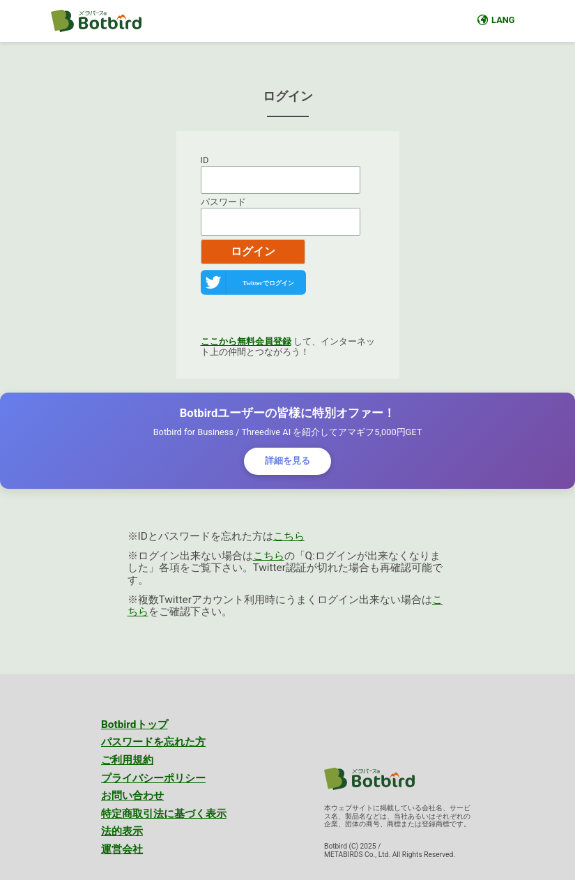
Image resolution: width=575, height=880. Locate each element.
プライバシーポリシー (153, 778)
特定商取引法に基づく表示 (164, 813)
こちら (289, 536)
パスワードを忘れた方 (153, 742)
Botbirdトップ (134, 724)
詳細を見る (287, 460)
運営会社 (122, 849)
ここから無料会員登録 (246, 341)
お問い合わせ (132, 795)
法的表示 (122, 831)
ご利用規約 (127, 760)
